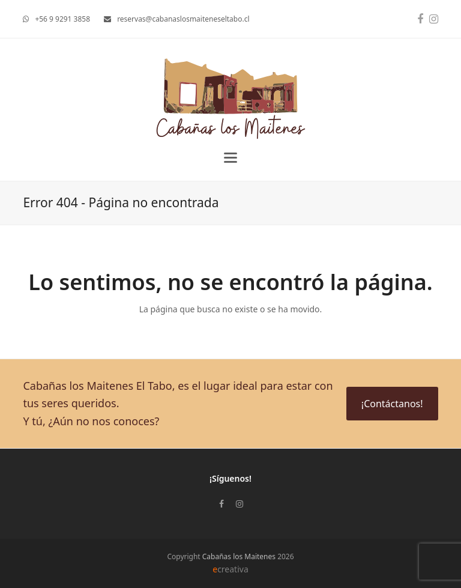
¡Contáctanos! (392, 403)
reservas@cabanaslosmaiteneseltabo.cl (183, 19)
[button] (230, 158)
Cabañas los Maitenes (239, 556)
